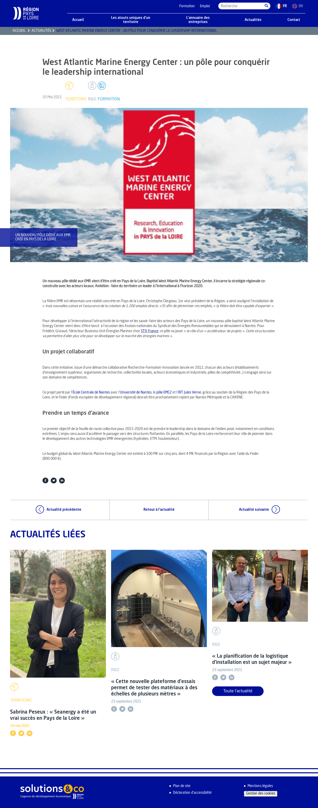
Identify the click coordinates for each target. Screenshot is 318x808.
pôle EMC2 (164, 392)
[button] (266, 6)
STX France (149, 331)
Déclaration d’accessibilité (192, 793)
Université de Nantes (135, 392)
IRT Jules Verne (189, 392)
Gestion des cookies (260, 793)
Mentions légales (260, 786)
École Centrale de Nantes (91, 392)
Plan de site (181, 786)
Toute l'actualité (237, 691)
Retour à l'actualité (159, 510)
